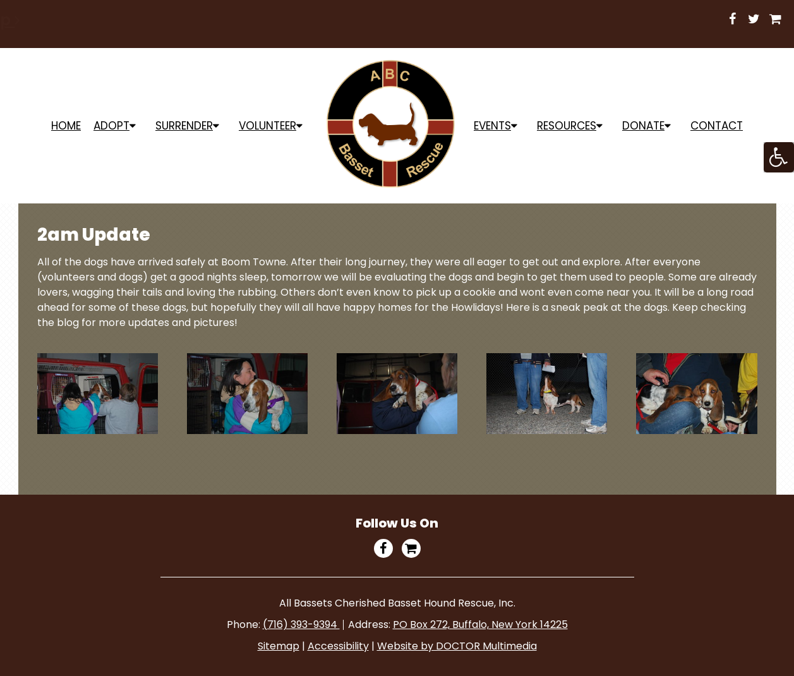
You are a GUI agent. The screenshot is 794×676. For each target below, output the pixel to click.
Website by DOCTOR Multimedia (457, 646)
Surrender (184, 125)
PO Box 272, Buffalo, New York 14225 (480, 624)
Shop (537, 19)
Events (492, 125)
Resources (566, 125)
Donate (643, 125)
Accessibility (338, 646)
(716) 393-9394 (301, 624)
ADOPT (111, 125)
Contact (716, 125)
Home (66, 125)
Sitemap (278, 646)
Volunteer (267, 125)
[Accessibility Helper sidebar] (779, 157)
